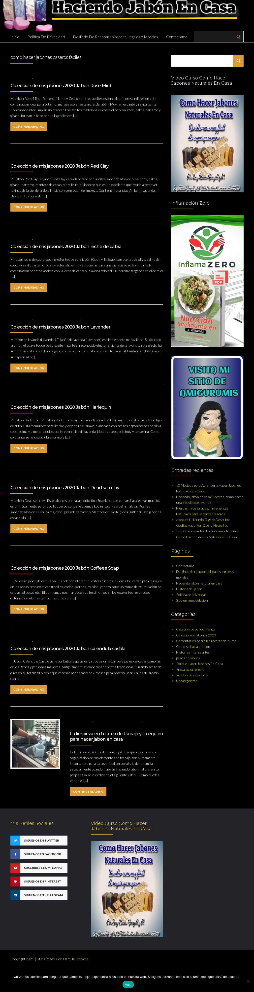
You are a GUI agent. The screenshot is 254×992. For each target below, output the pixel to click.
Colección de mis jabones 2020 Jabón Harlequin (60, 407)
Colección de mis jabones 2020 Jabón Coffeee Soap (64, 568)
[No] (247, 981)
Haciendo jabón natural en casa (199, 583)
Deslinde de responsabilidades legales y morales (115, 36)
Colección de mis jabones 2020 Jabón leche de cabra (66, 246)
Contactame (177, 36)
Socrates (82, 959)
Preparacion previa (190, 669)
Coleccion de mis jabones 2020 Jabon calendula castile (67, 648)
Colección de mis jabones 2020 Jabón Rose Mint (60, 85)
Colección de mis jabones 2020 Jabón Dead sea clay (64, 487)
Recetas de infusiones (192, 675)
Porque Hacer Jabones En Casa (199, 663)
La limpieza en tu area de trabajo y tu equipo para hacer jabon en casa (116, 736)
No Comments (94, 78)
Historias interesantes (193, 652)
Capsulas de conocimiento (117, 721)
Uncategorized (186, 681)
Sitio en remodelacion (192, 600)
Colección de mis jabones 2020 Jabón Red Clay (59, 166)
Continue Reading (28, 126)
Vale (128, 985)
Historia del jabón (189, 589)
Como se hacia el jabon (193, 646)
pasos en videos (188, 658)
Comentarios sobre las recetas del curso (206, 641)
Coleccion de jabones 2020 (56, 78)
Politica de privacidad (46, 36)
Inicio (14, 36)
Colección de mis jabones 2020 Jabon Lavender (60, 327)
